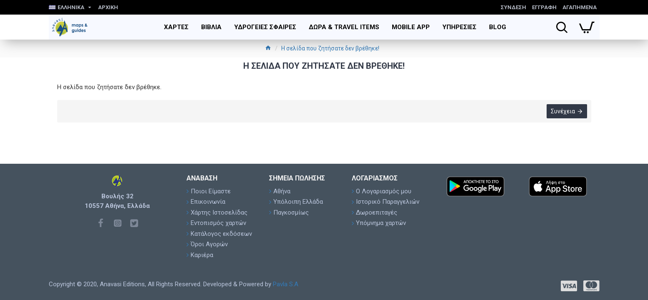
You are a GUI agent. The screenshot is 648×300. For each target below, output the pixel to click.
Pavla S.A (285, 284)
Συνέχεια (563, 111)
